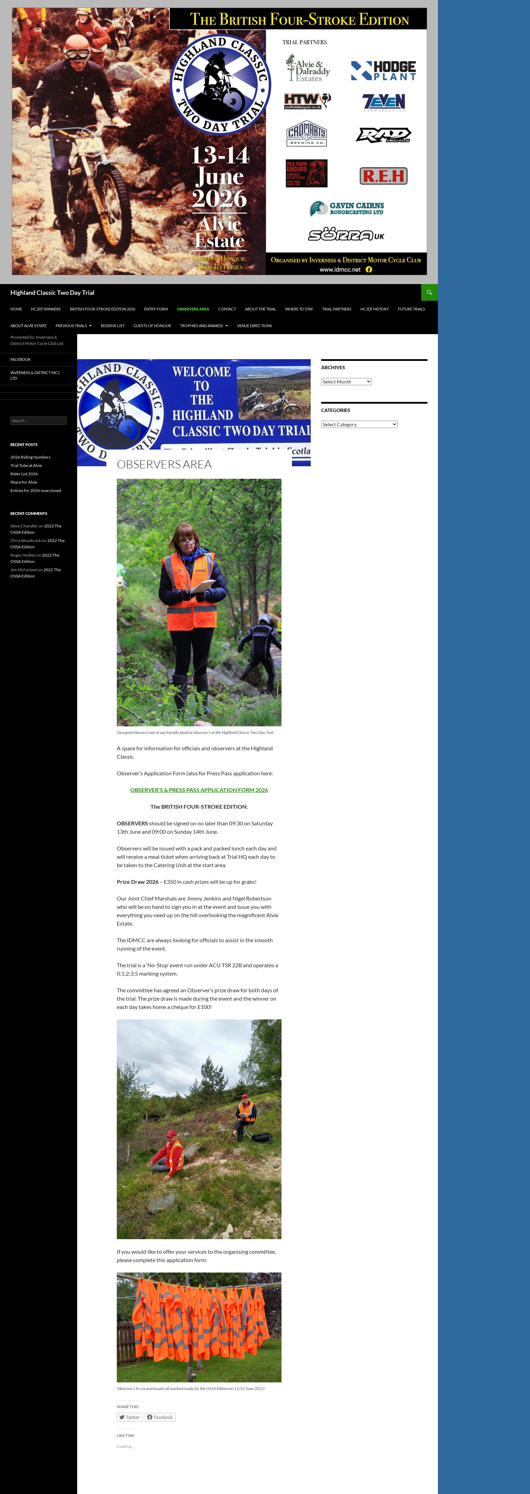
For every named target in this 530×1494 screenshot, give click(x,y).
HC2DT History (374, 309)
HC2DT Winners (46, 309)
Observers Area (193, 309)
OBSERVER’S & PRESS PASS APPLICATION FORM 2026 (199, 789)
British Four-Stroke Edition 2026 (102, 309)
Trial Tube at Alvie (26, 465)
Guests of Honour (152, 325)
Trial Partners (336, 309)
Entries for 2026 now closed (35, 490)
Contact (227, 309)
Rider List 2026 (24, 473)
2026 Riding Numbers (30, 457)
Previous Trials (71, 325)
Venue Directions (254, 325)
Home (16, 309)
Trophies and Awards (201, 325)
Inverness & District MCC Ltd (35, 375)
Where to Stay (299, 309)
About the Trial (260, 309)
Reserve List (112, 325)
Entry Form (156, 309)
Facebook (20, 359)
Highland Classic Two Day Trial (52, 292)
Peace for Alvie (23, 482)
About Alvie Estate (28, 325)
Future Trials (411, 309)
